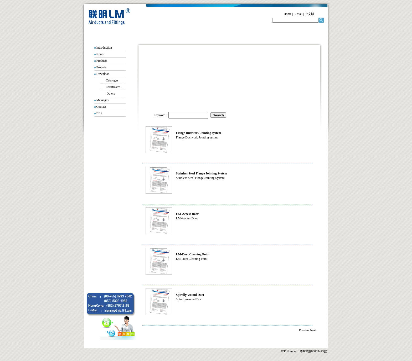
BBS (99, 113)
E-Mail (297, 14)
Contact (101, 107)
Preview (304, 330)
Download (103, 74)
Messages (102, 100)
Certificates (113, 87)
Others (111, 93)
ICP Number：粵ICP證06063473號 (304, 351)
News (100, 54)
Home (287, 14)
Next (313, 330)
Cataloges (112, 80)
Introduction (104, 47)
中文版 (309, 14)
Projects (101, 67)
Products (101, 61)
